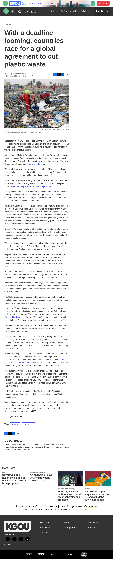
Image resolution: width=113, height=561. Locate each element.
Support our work (93, 525)
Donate (104, 3)
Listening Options (69, 530)
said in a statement (36, 166)
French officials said (13, 319)
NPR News (28, 426)
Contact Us (91, 530)
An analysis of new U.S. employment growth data (41, 480)
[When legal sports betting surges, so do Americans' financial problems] (70, 481)
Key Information (45, 530)
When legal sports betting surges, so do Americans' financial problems (70, 497)
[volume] (13, 11)
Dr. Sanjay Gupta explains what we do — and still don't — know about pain (97, 497)
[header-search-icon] (93, 3)
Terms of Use (44, 525)
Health (4, 474)
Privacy (66, 525)
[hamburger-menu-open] (5, 3)
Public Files (44, 535)
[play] (6, 11)
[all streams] (102, 11)
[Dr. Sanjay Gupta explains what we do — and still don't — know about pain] (98, 481)
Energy (7, 27)
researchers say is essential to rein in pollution (30, 189)
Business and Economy (38, 474)
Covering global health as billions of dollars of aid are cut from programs (14, 481)
